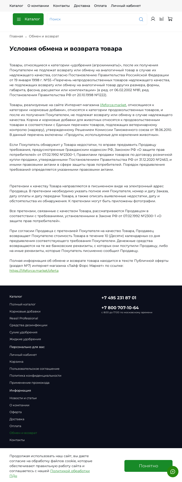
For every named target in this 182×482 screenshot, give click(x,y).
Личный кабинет (126, 6)
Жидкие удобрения (25, 339)
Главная (16, 36)
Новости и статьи (23, 398)
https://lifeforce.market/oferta (34, 270)
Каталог (16, 6)
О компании (38, 6)
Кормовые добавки (25, 311)
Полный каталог (22, 304)
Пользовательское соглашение (34, 368)
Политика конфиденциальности (35, 375)
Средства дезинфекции (28, 325)
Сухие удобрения (23, 332)
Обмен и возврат (23, 433)
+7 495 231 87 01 (118, 297)
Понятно (148, 465)
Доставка (82, 6)
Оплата (100, 6)
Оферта (15, 412)
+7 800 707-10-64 (120, 307)
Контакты (61, 6)
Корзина (16, 361)
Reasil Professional (23, 318)
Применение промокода (29, 382)
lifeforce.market (113, 105)
